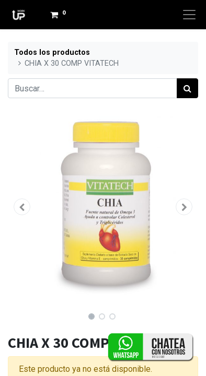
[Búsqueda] (187, 88)
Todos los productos (52, 52)
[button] (22, 207)
